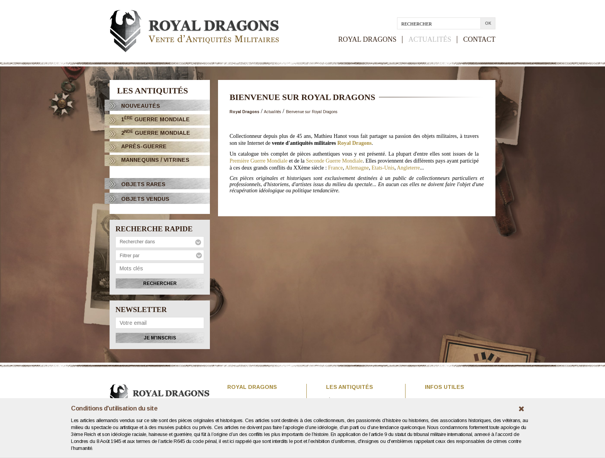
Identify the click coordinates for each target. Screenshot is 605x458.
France (335, 168)
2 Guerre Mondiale (155, 132)
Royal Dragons (354, 143)
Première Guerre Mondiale (258, 161)
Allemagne (357, 168)
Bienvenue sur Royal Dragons (311, 112)
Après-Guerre (144, 146)
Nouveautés (140, 106)
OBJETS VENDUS (145, 199)
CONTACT (479, 39)
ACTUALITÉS (429, 39)
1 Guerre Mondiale (155, 119)
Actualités (272, 112)
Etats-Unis (383, 168)
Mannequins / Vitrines (155, 160)
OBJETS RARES (143, 184)
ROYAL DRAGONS (367, 39)
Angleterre (408, 168)
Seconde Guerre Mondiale (334, 161)
